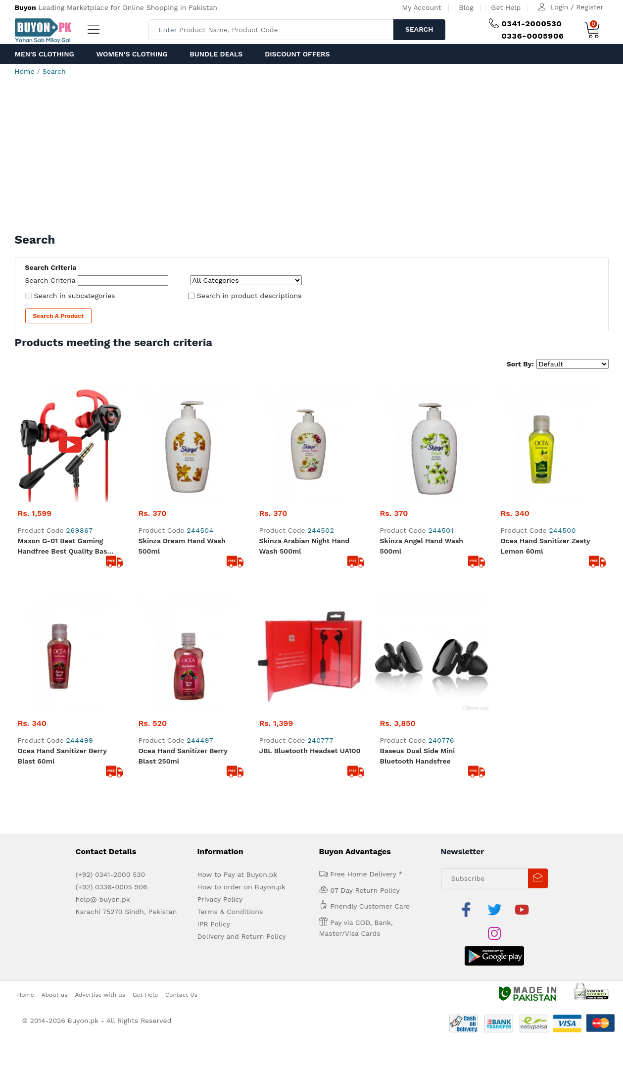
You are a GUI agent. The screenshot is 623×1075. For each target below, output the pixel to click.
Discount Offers (297, 54)
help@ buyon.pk (103, 669)
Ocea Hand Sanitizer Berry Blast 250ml (183, 526)
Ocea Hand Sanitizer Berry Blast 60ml (62, 526)
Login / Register (576, 7)
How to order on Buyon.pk (241, 657)
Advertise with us (100, 740)
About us (55, 740)
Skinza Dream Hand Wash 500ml (182, 431)
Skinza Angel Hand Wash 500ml (422, 431)
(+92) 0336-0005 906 (111, 657)
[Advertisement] (312, 158)
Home (25, 71)
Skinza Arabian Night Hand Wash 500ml (304, 431)
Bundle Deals (216, 54)
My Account (421, 7)
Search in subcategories (74, 296)
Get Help (506, 7)
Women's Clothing (131, 54)
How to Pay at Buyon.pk (237, 645)
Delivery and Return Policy (241, 707)
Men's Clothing (44, 54)
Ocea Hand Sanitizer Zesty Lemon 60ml (545, 431)
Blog (466, 7)
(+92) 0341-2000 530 (110, 645)
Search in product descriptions (249, 296)
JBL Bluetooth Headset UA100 (310, 521)
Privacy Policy (220, 669)
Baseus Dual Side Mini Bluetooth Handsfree (417, 526)
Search (419, 29)
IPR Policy (213, 694)
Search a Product (58, 315)
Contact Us (181, 740)
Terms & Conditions (230, 682)
